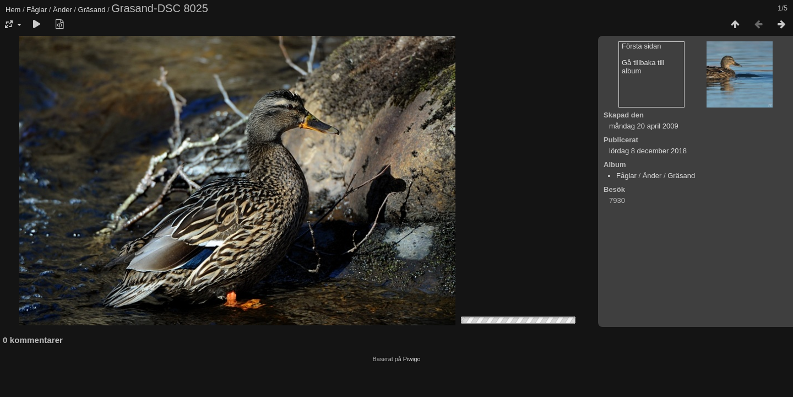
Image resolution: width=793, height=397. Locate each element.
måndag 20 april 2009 (643, 126)
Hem (13, 10)
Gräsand (92, 10)
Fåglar (36, 10)
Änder (62, 10)
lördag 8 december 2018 (648, 151)
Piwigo (412, 359)
